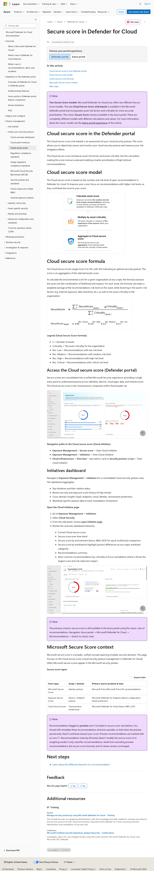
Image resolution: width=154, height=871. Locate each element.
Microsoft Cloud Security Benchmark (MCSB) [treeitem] (21, 172)
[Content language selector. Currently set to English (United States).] (15, 862)
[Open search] (140, 4)
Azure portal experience (95, 122)
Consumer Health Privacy (82, 869)
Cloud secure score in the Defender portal (68, 71)
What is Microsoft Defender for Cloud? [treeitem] (22, 48)
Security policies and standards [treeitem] (19, 181)
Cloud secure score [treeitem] (19, 147)
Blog (39, 869)
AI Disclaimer (8, 869)
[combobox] (19, 25)
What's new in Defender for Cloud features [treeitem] (20, 57)
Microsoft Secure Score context (63, 82)
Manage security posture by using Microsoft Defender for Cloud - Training (81, 815)
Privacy (62, 869)
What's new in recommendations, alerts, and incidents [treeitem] (21, 68)
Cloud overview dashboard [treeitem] (22, 137)
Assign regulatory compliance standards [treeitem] (20, 164)
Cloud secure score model (60, 74)
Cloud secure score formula (61, 78)
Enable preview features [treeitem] (18, 90)
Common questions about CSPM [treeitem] (19, 229)
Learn (49, 21)
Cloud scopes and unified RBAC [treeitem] (21, 190)
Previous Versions (25, 869)
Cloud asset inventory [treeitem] (20, 142)
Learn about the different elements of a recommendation (81, 764)
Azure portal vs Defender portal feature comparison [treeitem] (22, 98)
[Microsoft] (5, 4)
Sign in (147, 3)
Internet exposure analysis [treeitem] (22, 197)
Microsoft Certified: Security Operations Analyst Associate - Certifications (80, 833)
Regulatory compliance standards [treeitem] (20, 155)
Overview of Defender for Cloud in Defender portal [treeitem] (22, 84)
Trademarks (120, 869)
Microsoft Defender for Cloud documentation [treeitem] (19, 34)
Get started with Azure (139, 11)
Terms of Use (105, 869)
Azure (59, 21)
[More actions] (144, 22)
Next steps (54, 86)
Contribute (51, 869)
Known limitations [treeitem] (16, 105)
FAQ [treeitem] (10, 110)
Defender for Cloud (75, 21)
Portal (121, 11)
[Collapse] (36, 19)
